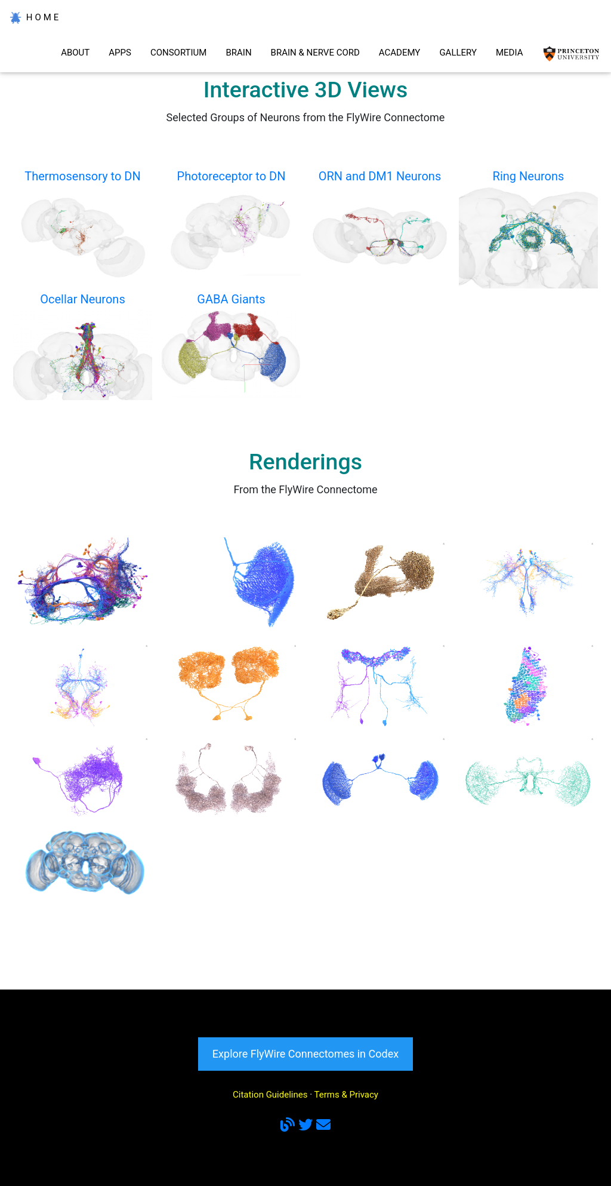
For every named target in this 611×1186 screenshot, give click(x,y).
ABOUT (75, 52)
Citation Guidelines (270, 1094)
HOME (35, 18)
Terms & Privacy (346, 1094)
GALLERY (458, 52)
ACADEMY (400, 52)
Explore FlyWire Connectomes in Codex (305, 1053)
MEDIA (509, 52)
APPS (120, 52)
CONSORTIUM (178, 52)
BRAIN (238, 52)
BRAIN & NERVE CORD (315, 52)
